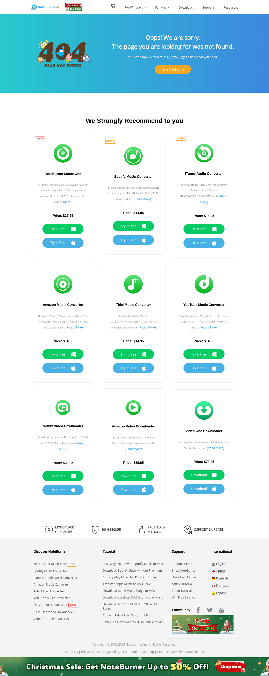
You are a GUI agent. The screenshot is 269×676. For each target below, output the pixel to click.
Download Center (184, 577)
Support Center (183, 564)
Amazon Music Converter (51, 584)
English (219, 564)
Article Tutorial (182, 584)
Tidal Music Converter (49, 591)
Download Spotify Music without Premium (132, 570)
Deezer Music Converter (51, 605)
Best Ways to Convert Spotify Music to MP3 (133, 564)
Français (220, 586)
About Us (71, 652)
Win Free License (183, 597)
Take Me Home (173, 69)
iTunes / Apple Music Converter (56, 578)
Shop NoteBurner (184, 570)
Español (219, 593)
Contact (162, 652)
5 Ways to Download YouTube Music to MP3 (133, 622)
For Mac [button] (161, 7)
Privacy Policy (90, 652)
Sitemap (148, 652)
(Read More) (63, 202)
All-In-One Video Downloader (54, 612)
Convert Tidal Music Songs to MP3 (126, 615)
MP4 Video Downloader (187, 652)
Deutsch (220, 578)
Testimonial (131, 652)
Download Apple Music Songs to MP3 (129, 591)
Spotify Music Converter (50, 571)
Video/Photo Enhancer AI (51, 619)
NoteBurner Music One (50, 564)
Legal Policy (111, 652)
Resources (230, 7)
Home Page (177, 57)
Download (186, 7)
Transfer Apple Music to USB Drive (127, 584)
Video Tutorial (182, 591)
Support (208, 7)
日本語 (218, 571)
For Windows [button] (134, 7)
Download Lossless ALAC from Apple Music (133, 597)
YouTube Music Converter (52, 598)
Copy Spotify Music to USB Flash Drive (129, 577)
